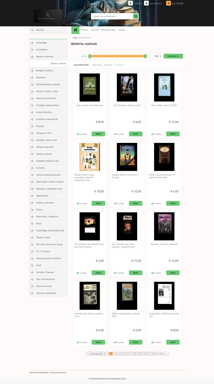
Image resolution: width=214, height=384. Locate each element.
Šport (38, 265)
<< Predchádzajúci (95, 353)
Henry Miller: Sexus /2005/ (164, 105)
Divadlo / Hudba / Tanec (47, 91)
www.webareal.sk (58, 372)
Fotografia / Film (43, 133)
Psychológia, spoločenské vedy (50, 230)
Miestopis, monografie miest (49, 188)
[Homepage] (76, 29)
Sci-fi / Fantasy (43, 251)
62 (155, 353)
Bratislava (40, 77)
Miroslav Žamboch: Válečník (164, 244)
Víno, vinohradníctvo (45, 279)
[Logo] (48, 16)
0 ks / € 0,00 (177, 3)
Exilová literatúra (44, 112)
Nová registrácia (155, 3)
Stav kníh (95, 29)
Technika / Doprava (45, 272)
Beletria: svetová (58, 63)
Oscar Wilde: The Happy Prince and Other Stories (89, 245)
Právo (38, 223)
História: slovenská (45, 147)
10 (144, 353)
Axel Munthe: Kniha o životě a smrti (88, 315)
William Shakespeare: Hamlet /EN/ (126, 315)
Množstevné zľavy (108, 29)
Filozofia (40, 126)
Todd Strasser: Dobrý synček (127, 105)
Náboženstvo (42, 195)
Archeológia (41, 42)
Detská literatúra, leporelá (48, 84)
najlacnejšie (96, 64)
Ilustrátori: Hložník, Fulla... (48, 160)
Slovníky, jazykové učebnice (48, 258)
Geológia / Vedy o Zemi (46, 140)
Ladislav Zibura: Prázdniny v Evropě (125, 176)
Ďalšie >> (163, 353)
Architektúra (41, 49)
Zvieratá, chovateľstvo (46, 293)
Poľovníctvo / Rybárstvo (47, 216)
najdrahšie (108, 64)
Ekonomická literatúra (46, 98)
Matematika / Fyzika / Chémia (50, 181)
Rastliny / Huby (43, 237)
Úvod (75, 37)
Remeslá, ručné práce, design (49, 244)
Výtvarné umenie (44, 286)
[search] (135, 16)
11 (150, 353)
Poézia (39, 209)
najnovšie (120, 64)
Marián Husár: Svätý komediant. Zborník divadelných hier (84, 177)
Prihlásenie (137, 3)
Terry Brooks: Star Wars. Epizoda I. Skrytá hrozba (123, 245)
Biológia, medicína (44, 70)
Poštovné (84, 29)
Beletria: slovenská (44, 56)
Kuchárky (40, 167)
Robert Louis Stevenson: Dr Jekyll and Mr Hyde (162, 176)
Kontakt (121, 29)
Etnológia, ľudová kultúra (47, 105)
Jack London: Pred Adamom (89, 105)
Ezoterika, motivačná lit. (47, 119)
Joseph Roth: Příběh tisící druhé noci (164, 315)
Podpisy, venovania (45, 202)
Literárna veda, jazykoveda (48, 174)
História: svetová (43, 154)
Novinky (40, 29)
